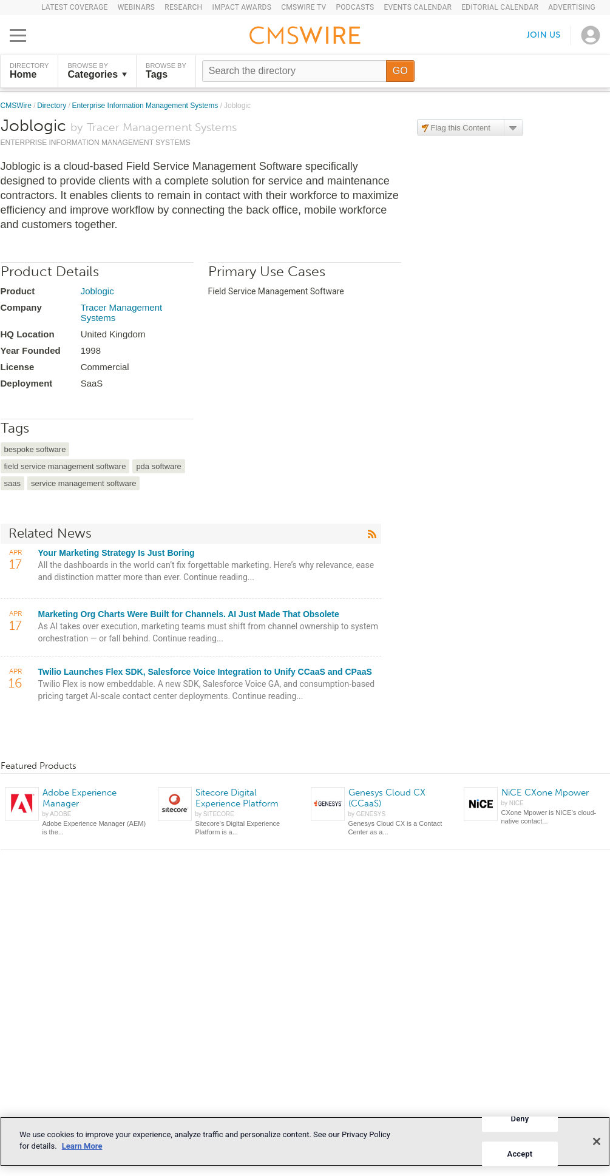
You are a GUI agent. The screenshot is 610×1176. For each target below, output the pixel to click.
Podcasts (355, 7)
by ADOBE (57, 814)
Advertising (571, 7)
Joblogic (97, 291)
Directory (52, 105)
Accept (520, 1153)
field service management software (65, 466)
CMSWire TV (303, 7)
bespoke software (35, 449)
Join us (544, 34)
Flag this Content (460, 127)
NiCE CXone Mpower (545, 792)
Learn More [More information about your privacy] (82, 1146)
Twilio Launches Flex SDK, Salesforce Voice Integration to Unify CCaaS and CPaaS (205, 672)
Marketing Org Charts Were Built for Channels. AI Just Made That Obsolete (188, 614)
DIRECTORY (29, 71)
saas (12, 483)
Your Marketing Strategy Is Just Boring (116, 553)
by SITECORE (214, 814)
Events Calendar (418, 7)
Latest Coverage (74, 7)
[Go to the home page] (305, 37)
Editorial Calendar (499, 7)
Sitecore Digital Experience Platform (237, 798)
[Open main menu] (18, 35)
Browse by (97, 71)
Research (183, 7)
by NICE (512, 803)
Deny (520, 1118)
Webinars (136, 7)
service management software (83, 483)
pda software (158, 466)
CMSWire (17, 105)
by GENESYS (367, 814)
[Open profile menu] (590, 35)
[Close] (596, 1141)
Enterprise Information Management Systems (146, 105)
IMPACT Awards (241, 7)
